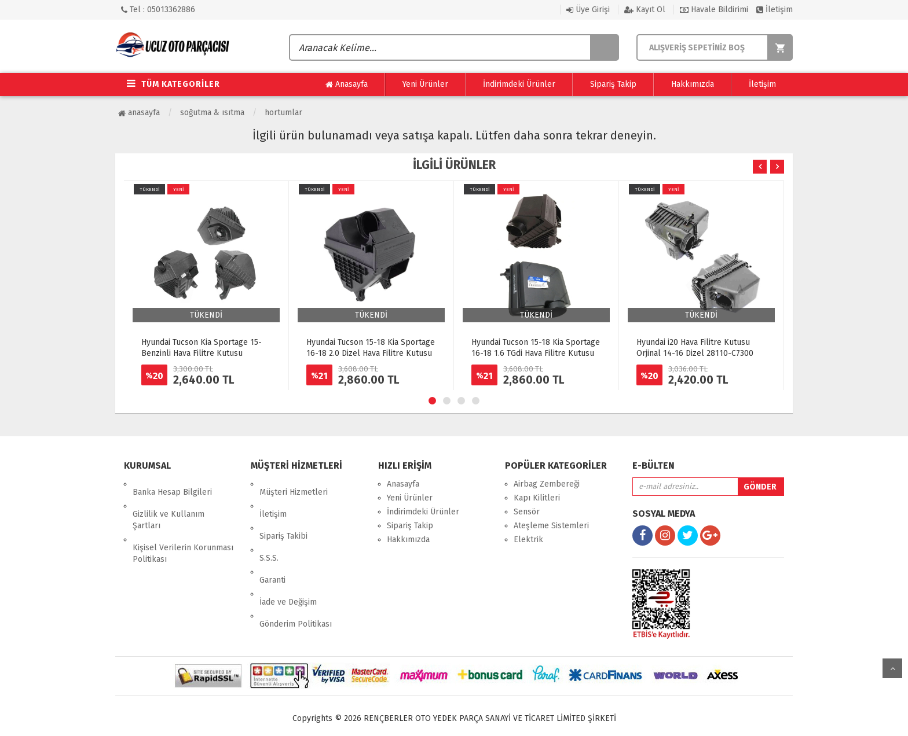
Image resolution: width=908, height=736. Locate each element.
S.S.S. (269, 526)
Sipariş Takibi (283, 512)
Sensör (527, 512)
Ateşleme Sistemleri (551, 526)
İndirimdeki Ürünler (519, 84)
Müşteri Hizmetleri (293, 484)
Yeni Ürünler (425, 84)
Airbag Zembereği (547, 484)
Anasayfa (346, 84)
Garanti (272, 539)
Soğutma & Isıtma (212, 112)
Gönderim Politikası (295, 567)
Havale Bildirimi (714, 9)
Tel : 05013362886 (158, 9)
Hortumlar (283, 112)
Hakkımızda (692, 84)
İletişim (774, 9)
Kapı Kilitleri (537, 498)
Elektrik (528, 539)
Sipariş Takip (613, 84)
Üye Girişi (588, 9)
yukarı (892, 668)
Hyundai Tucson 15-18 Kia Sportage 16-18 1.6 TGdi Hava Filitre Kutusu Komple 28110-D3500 (535, 353)
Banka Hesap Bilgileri (172, 484)
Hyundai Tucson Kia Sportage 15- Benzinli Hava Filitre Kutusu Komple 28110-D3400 (201, 353)
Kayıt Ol (644, 9)
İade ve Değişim (288, 553)
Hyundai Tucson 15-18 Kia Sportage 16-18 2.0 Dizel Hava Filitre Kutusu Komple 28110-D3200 (370, 353)
